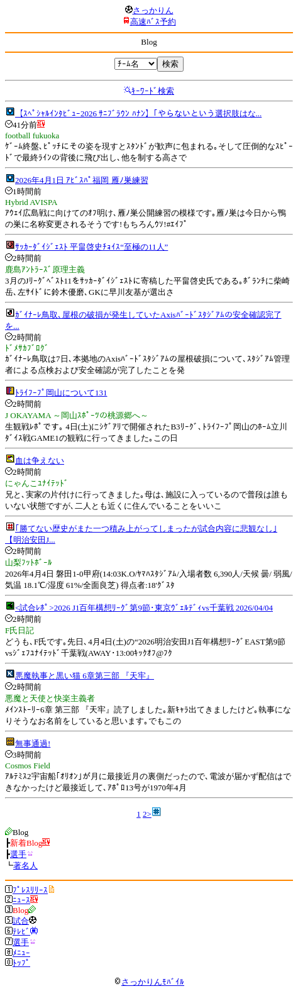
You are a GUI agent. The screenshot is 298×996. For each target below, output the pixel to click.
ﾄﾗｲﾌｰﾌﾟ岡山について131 (61, 392)
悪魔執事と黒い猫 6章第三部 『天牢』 (84, 675)
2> (147, 814)
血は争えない (39, 460)
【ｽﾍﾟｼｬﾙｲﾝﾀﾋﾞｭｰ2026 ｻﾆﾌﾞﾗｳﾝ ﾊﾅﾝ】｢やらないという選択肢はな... (138, 113)
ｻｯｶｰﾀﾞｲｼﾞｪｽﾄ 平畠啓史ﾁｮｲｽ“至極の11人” (91, 247)
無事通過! (32, 743)
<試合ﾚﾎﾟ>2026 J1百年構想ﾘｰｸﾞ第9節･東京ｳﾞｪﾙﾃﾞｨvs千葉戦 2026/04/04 (144, 607)
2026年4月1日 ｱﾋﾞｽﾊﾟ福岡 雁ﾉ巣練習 (81, 180)
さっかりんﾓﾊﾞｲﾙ (149, 982)
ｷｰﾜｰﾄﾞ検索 (152, 91)
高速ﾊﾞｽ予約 (153, 21)
